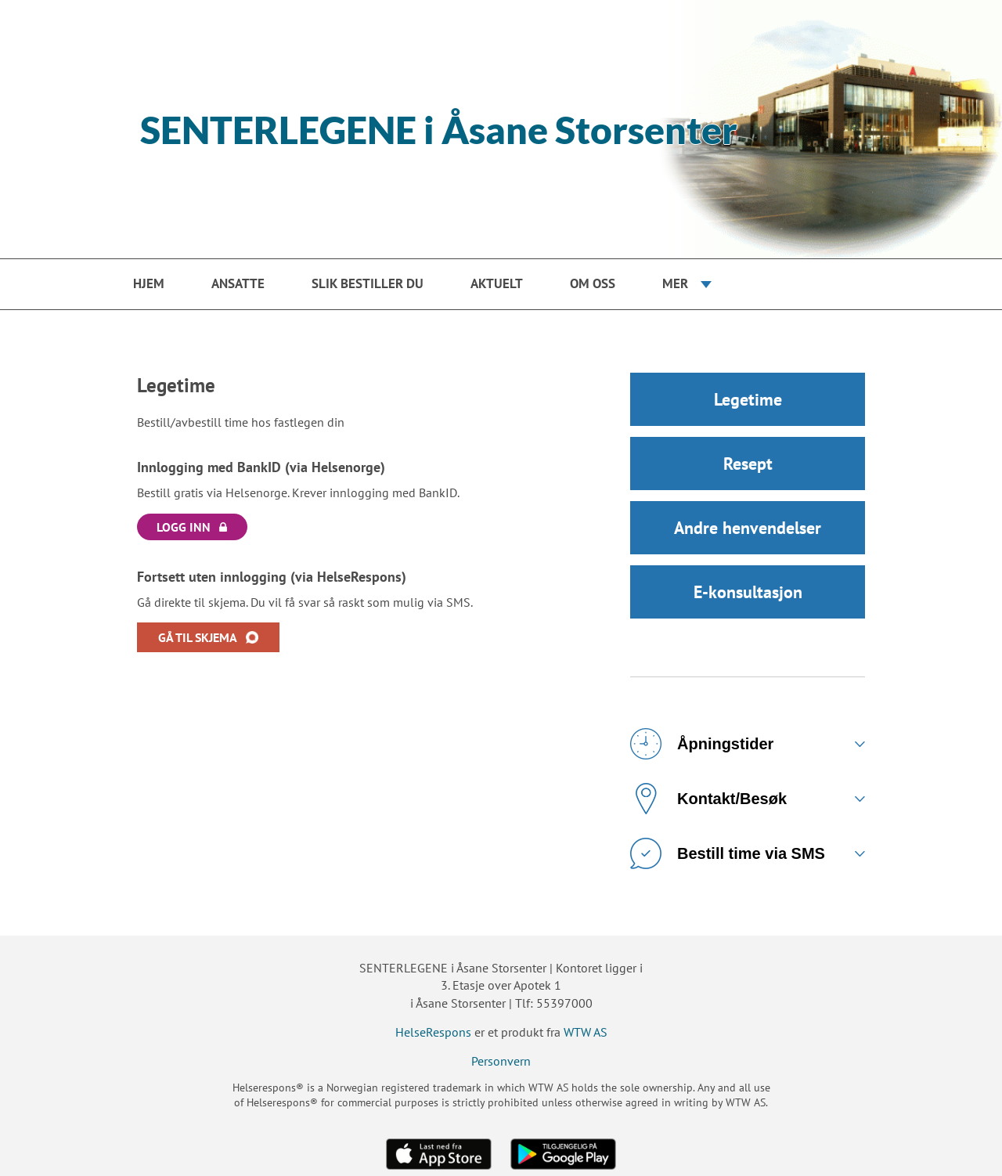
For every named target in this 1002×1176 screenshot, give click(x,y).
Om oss (592, 283)
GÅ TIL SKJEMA (197, 637)
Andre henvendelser (747, 528)
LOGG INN (184, 527)
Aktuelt (496, 283)
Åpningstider (701, 743)
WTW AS (585, 1032)
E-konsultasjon (748, 592)
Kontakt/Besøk (708, 798)
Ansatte (238, 283)
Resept (748, 463)
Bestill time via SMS (727, 853)
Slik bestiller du (368, 283)
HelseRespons (433, 1032)
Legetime (748, 399)
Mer (675, 283)
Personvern (501, 1061)
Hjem (148, 283)
